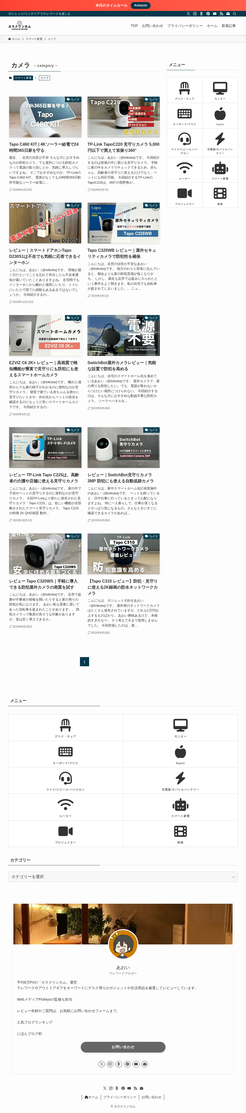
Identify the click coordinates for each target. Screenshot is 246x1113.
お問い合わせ (123, 1047)
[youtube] (214, 14)
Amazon (140, 5)
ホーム (91, 1097)
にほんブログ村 (29, 1034)
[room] (201, 14)
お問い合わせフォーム (91, 1011)
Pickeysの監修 (50, 999)
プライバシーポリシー (119, 1097)
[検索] (234, 14)
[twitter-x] (188, 14)
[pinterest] (208, 14)
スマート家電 (23, 77)
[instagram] (195, 14)
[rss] (221, 14)
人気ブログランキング (35, 1022)
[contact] (228, 14)
